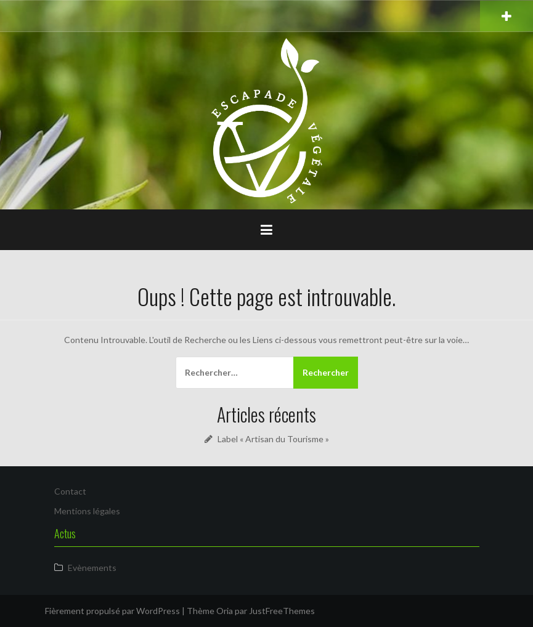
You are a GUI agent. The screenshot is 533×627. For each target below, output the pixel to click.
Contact (70, 491)
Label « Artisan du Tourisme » (273, 439)
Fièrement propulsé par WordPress (112, 610)
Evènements (92, 567)
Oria (224, 610)
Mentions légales (87, 511)
